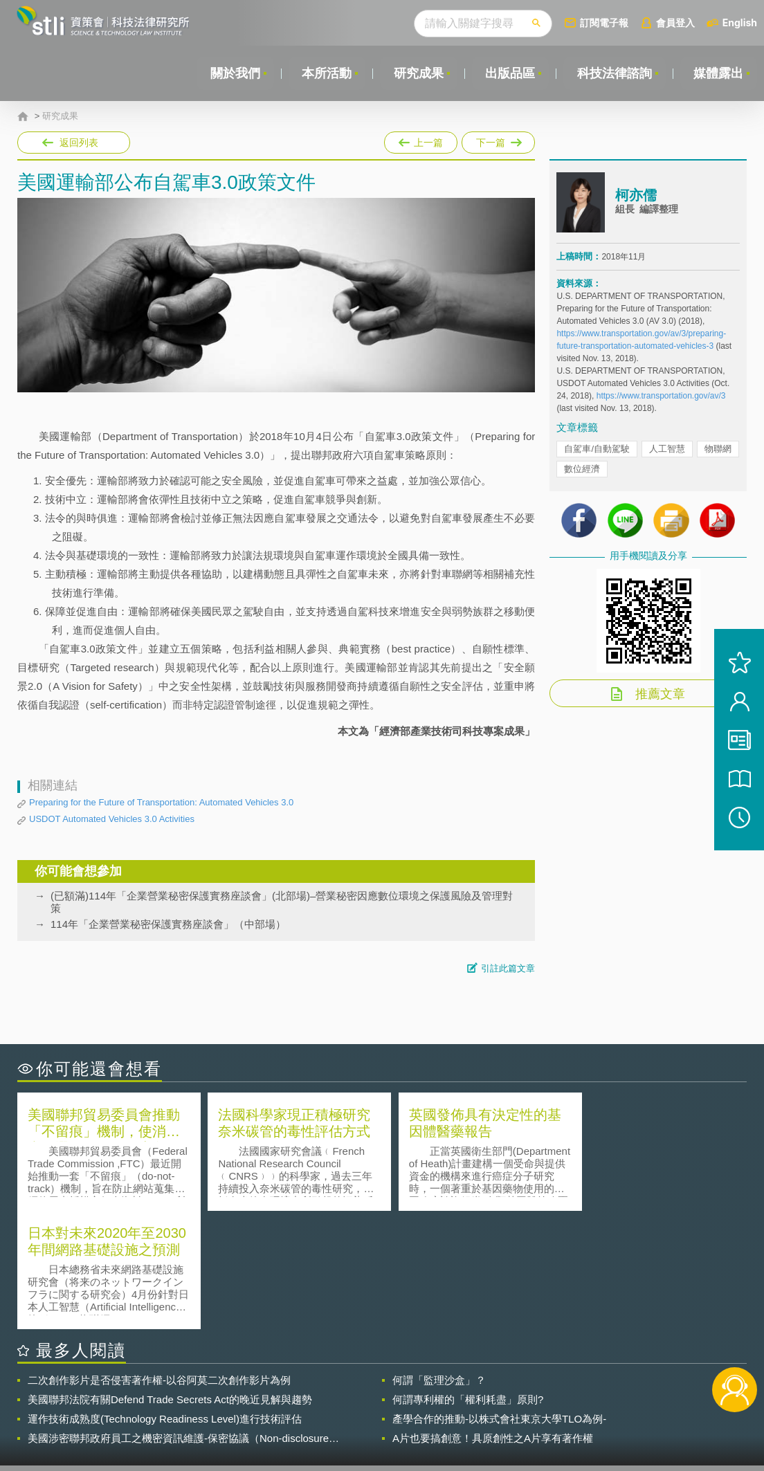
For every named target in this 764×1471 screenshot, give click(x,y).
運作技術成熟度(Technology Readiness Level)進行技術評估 (165, 1300)
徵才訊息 (466, 1394)
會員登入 (675, 22)
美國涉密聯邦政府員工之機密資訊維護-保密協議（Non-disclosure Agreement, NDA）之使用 (178, 1320)
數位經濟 (582, 469)
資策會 (565, 1394)
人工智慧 (667, 449)
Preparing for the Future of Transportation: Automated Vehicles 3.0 (161, 802)
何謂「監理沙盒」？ (439, 1262)
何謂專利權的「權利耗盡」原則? (467, 1281)
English (739, 22)
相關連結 (639, 1394)
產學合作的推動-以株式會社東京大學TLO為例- (499, 1300)
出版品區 (509, 73)
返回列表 (79, 142)
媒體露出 (718, 73)
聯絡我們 (387, 1414)
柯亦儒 (636, 195)
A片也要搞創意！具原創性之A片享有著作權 (492, 1320)
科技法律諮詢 (613, 73)
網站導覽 (466, 1414)
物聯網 (717, 449)
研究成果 (417, 73)
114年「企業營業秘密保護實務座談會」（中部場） (168, 924)
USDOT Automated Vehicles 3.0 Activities (111, 819)
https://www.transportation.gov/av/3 (661, 396)
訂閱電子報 (604, 22)
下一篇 (497, 139)
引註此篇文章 (508, 968)
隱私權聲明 (392, 1394)
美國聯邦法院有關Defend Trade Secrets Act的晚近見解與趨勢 (170, 1281)
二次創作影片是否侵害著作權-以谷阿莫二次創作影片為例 (159, 1262)
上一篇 (420, 139)
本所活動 (325, 73)
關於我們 (233, 73)
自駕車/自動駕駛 (597, 449)
